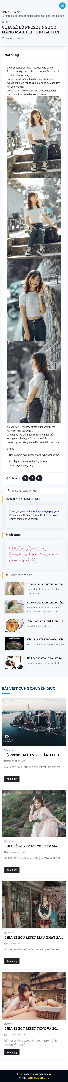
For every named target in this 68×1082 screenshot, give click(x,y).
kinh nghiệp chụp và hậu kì (24, 554)
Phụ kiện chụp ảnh (20, 560)
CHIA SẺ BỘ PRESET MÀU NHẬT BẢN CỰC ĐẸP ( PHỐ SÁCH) (33, 937)
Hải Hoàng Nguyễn (39, 1078)
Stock (13, 548)
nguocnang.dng (24, 465)
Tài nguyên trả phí (49, 554)
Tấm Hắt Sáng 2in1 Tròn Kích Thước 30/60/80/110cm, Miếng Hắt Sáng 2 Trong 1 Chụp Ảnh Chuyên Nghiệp (46, 621)
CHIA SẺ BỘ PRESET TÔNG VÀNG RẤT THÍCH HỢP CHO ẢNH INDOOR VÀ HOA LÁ (32, 1029)
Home (5, 12)
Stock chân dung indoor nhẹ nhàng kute (45, 602)
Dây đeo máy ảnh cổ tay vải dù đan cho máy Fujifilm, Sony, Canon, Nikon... (45, 658)
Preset (16, 12)
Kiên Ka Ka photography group (43, 511)
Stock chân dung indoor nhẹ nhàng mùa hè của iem (45, 584)
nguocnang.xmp (50, 455)
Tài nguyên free (38, 548)
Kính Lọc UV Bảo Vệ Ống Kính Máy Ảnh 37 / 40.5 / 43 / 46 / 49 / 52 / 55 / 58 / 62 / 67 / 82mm (46, 639)
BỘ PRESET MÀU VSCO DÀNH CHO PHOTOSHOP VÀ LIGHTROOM (31, 755)
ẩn (33, 560)
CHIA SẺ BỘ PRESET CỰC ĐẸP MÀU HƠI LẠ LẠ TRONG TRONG (32, 846)
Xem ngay (11, 778)
